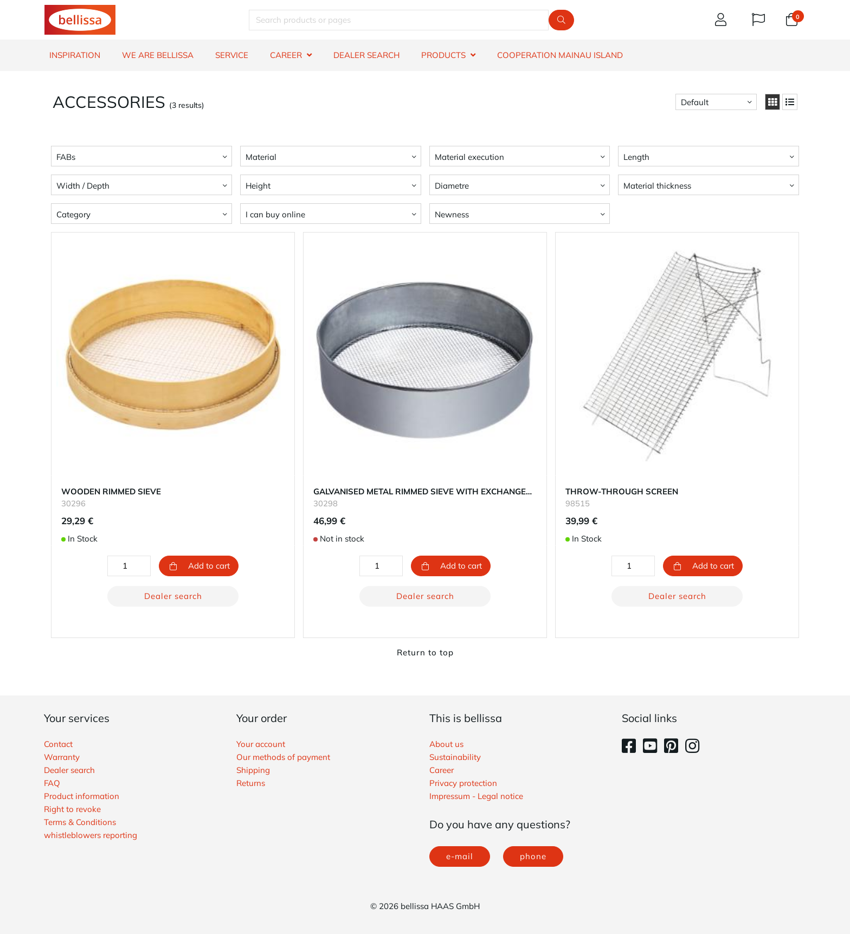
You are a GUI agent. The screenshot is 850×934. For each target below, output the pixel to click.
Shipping (253, 770)
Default (695, 102)
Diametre (452, 186)
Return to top (425, 652)
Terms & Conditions (80, 822)
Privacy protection (463, 783)
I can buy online (275, 214)
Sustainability (455, 757)
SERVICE (231, 55)
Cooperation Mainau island (560, 55)
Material (261, 157)
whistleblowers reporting (90, 835)
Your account (260, 744)
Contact (58, 744)
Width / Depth (83, 186)
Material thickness (657, 186)
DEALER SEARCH (366, 55)
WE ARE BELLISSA (158, 55)
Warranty (62, 757)
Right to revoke (72, 809)
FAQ (52, 783)
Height (258, 186)
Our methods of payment (283, 757)
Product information (81, 796)
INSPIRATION (74, 55)
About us (446, 744)
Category (73, 214)
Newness (452, 214)
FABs (65, 157)
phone (533, 856)
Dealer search (173, 596)
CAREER (286, 55)
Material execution (469, 157)
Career (441, 770)
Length (636, 157)
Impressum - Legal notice (476, 796)
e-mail (459, 856)
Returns (250, 783)
